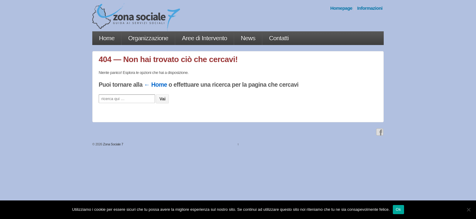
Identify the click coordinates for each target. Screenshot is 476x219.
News (248, 38)
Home (106, 38)
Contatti (279, 38)
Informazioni (369, 8)
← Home (155, 84)
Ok (398, 209)
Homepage (341, 8)
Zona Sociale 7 (112, 144)
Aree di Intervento (204, 38)
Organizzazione (148, 38)
